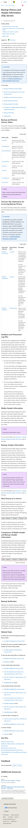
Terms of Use (6, 821)
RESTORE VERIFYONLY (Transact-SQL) (14, 731)
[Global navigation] (1, 2)
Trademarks (13, 821)
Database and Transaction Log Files (10, 31)
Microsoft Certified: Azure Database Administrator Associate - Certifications (12, 787)
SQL (6, 5)
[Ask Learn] (22, 5)
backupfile (4, 140)
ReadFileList (7, 662)
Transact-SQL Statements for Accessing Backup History (13, 29)
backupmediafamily (6, 150)
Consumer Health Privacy (9, 819)
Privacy (16, 817)
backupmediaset (5, 161)
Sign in (25, 2)
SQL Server (11, 5)
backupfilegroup (5, 146)
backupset (4, 166)
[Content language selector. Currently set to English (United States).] (10, 804)
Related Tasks (7, 116)
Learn (2, 5)
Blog (4, 817)
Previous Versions (15, 815)
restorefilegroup (5, 178)
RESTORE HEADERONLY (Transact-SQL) (14, 689)
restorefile (4, 170)
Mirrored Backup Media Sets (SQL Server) (12, 750)
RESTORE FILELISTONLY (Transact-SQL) (14, 658)
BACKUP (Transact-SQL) (7, 741)
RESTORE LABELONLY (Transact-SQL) (13, 668)
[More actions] (25, 5)
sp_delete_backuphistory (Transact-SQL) (14, 641)
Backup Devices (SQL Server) (8, 748)
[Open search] (21, 2)
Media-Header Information (8, 33)
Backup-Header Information (11, 104)
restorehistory (5, 182)
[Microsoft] (14, 2)
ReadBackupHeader (9, 703)
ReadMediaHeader (9, 682)
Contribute (10, 817)
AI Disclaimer (6, 815)
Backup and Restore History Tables (10, 26)
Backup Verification (9, 113)
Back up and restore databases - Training (10, 780)
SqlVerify (6, 734)
